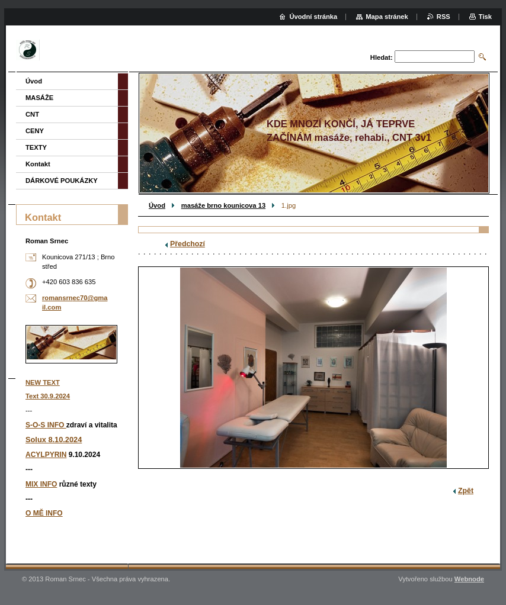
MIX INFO (41, 484)
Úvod (157, 205)
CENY (34, 130)
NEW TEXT (42, 382)
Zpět (465, 491)
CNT (32, 114)
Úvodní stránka (313, 16)
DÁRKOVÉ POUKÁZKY (61, 180)
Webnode (469, 579)
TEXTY (36, 147)
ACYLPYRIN (45, 454)
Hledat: (381, 57)
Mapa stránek (387, 16)
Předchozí (187, 244)
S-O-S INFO (45, 425)
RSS (443, 16)
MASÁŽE (39, 97)
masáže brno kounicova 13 (223, 205)
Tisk (485, 16)
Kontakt (37, 164)
